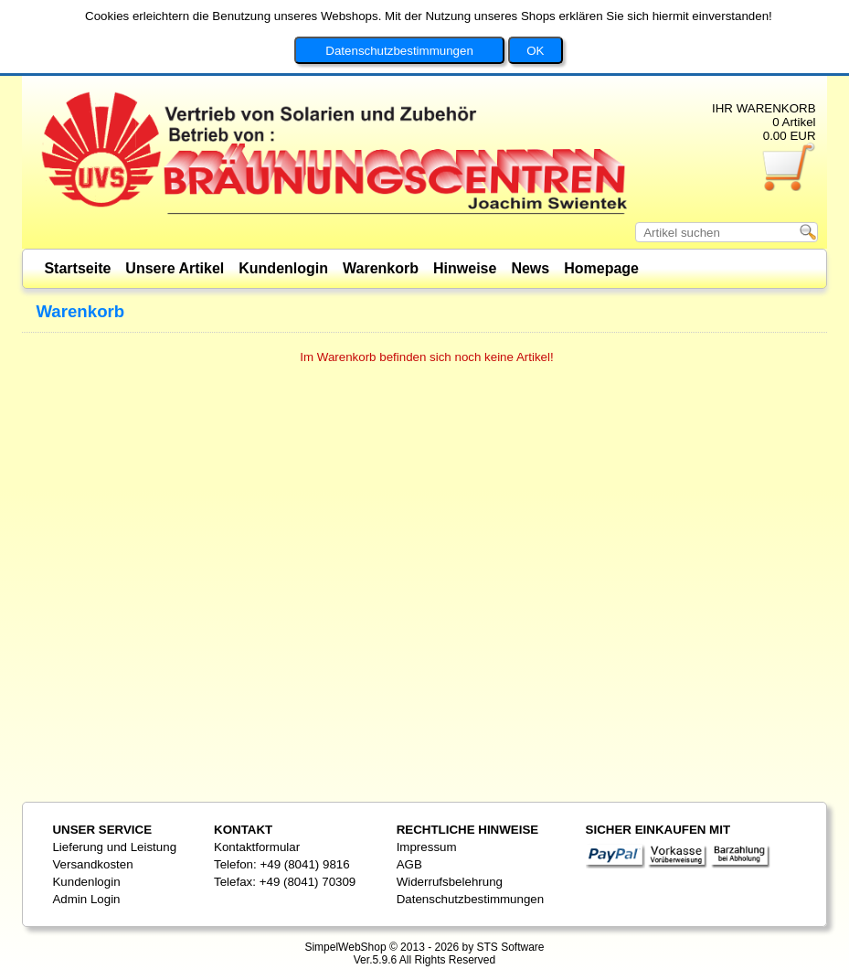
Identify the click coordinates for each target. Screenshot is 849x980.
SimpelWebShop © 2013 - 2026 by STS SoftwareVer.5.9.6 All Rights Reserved (424, 953)
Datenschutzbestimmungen (399, 29)
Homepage (601, 268)
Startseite (77, 268)
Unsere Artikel (174, 268)
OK (535, 29)
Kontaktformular (257, 847)
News (530, 268)
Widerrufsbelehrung (450, 882)
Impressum (427, 847)
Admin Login (86, 899)
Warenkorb (381, 268)
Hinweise (464, 268)
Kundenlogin (283, 268)
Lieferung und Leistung (114, 847)
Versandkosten (92, 864)
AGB (409, 864)
